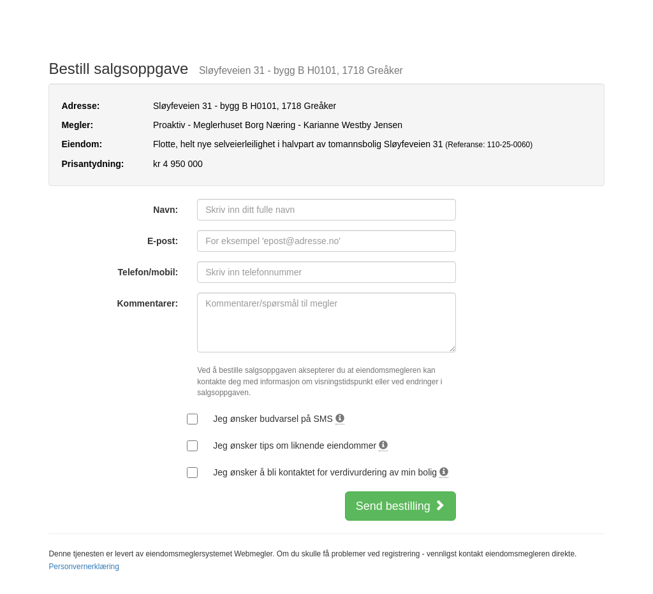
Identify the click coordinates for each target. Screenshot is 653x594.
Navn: (165, 210)
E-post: (162, 241)
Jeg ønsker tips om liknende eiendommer (300, 445)
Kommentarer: (148, 303)
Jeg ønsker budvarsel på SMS (278, 419)
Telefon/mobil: (148, 272)
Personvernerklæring (83, 566)
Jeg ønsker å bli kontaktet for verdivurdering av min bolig (330, 472)
